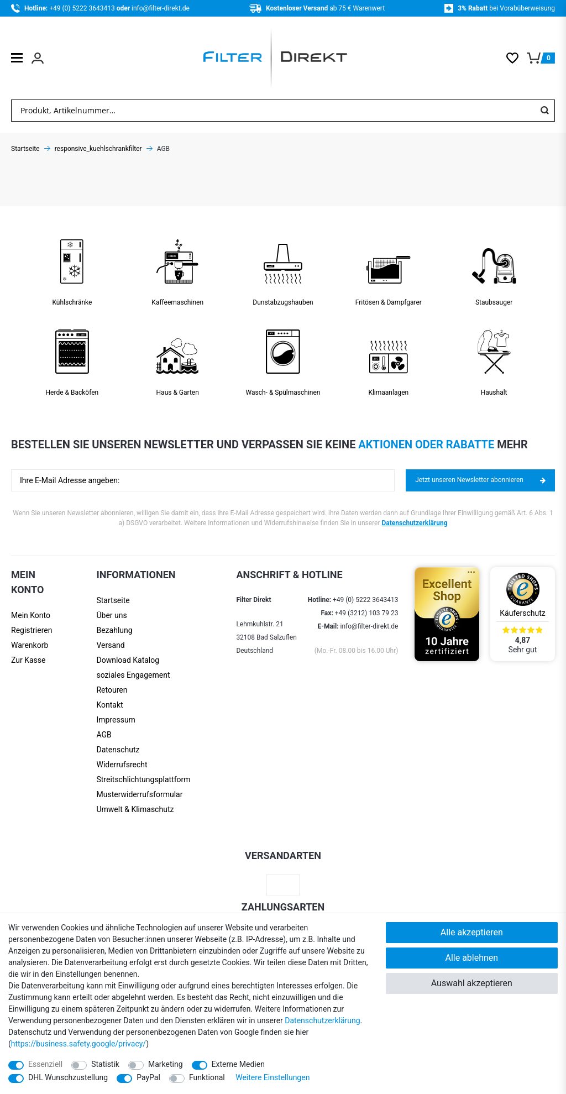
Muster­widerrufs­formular (139, 794)
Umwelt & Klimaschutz (135, 809)
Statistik (105, 1064)
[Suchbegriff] (273, 110)
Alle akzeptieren (472, 932)
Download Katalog (127, 660)
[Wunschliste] (516, 58)
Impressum (115, 719)
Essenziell (45, 1064)
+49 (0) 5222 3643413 (82, 8)
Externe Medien (238, 1064)
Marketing (165, 1064)
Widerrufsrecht (121, 764)
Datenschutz (117, 749)
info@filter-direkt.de (161, 8)
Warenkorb (29, 645)
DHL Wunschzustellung (68, 1077)
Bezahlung (114, 630)
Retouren (111, 689)
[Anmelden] (31, 615)
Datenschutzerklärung (415, 523)
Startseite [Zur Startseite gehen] (25, 149)
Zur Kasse (28, 660)
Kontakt (109, 704)
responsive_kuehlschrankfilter (98, 149)
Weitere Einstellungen (272, 1077)
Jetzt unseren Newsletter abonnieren (480, 480)
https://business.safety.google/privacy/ (78, 1043)
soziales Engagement (133, 675)
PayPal (148, 1077)
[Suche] (544, 110)
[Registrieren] (31, 630)
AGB (103, 734)
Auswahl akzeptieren (471, 983)
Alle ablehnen (471, 957)
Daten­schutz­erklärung (322, 1020)
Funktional (207, 1077)
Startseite (112, 600)
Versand (110, 645)
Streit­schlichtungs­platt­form (143, 779)
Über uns (111, 615)
